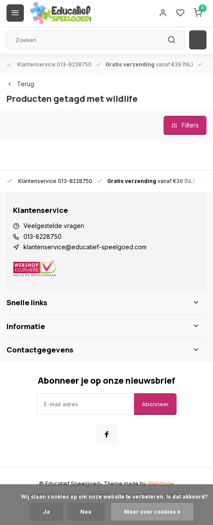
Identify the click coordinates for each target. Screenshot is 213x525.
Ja (46, 512)
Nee (86, 512)
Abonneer (155, 404)
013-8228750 (42, 236)
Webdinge (160, 483)
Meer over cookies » (152, 512)
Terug (20, 84)
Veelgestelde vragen (53, 225)
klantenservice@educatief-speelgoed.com (85, 247)
